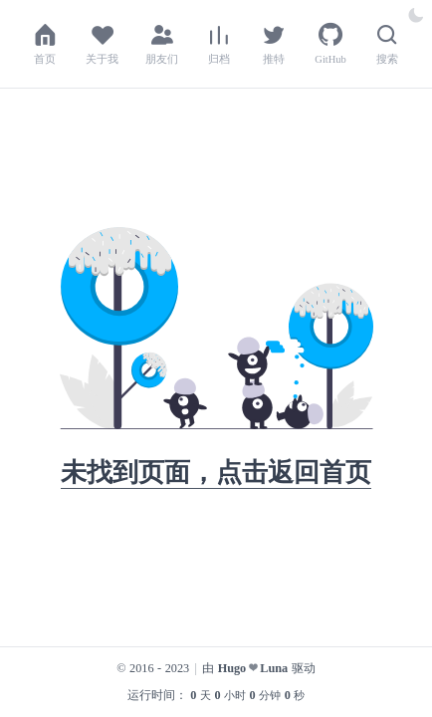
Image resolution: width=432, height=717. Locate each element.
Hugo (232, 668)
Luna (274, 668)
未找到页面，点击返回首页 (216, 472)
